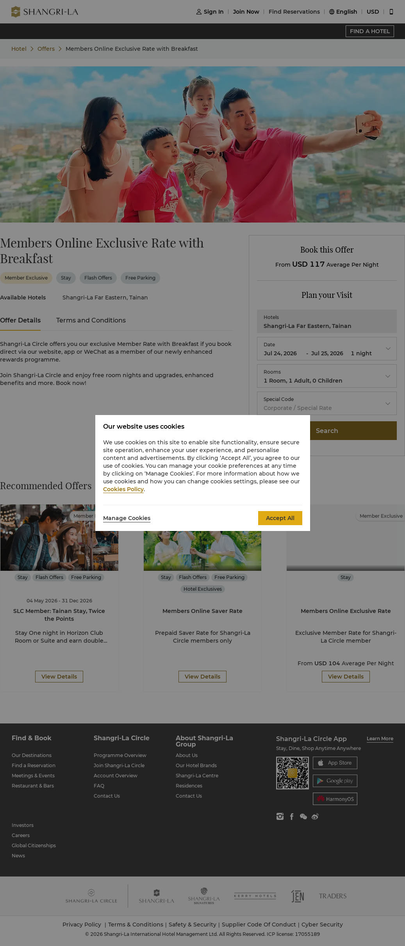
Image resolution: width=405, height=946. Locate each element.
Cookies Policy (123, 489)
